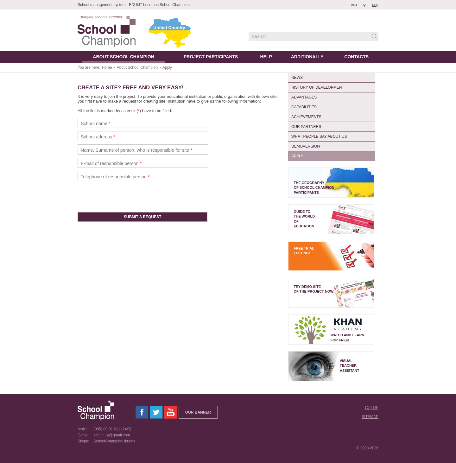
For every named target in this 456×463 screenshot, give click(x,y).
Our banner (198, 412)
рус (364, 5)
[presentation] (126, 196)
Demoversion (305, 146)
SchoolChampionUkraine (113, 441)
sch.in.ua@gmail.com (110, 435)
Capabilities (304, 107)
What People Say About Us (319, 136)
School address (98, 136)
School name (96, 123)
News (297, 77)
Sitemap (370, 417)
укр (354, 5)
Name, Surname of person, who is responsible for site (136, 150)
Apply (297, 156)
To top (371, 407)
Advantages (304, 97)
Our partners (306, 126)
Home (107, 67)
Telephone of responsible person (115, 176)
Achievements (306, 117)
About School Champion (137, 67)
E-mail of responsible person (111, 163)
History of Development (317, 87)
